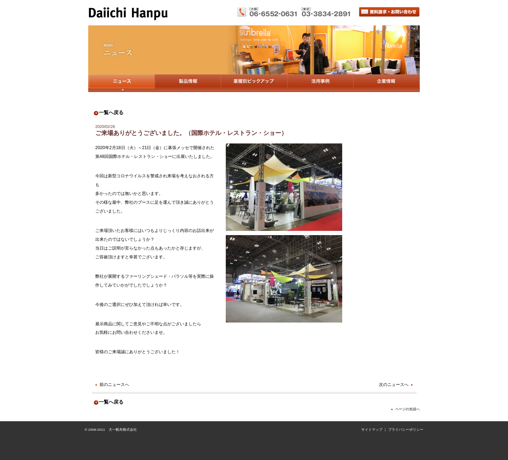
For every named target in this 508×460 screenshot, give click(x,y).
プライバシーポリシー (405, 429)
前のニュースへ (114, 384)
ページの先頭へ (407, 409)
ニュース (121, 83)
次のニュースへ (394, 384)
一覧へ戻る (111, 112)
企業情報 (386, 83)
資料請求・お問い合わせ (389, 12)
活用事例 (320, 83)
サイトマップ (371, 429)
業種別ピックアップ (253, 83)
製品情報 (187, 83)
